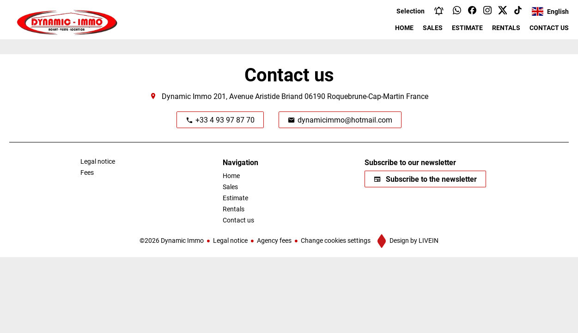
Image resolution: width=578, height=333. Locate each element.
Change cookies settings (336, 240)
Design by (413, 240)
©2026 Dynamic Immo (172, 240)
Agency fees (274, 240)
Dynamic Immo (187, 96)
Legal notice (230, 240)
